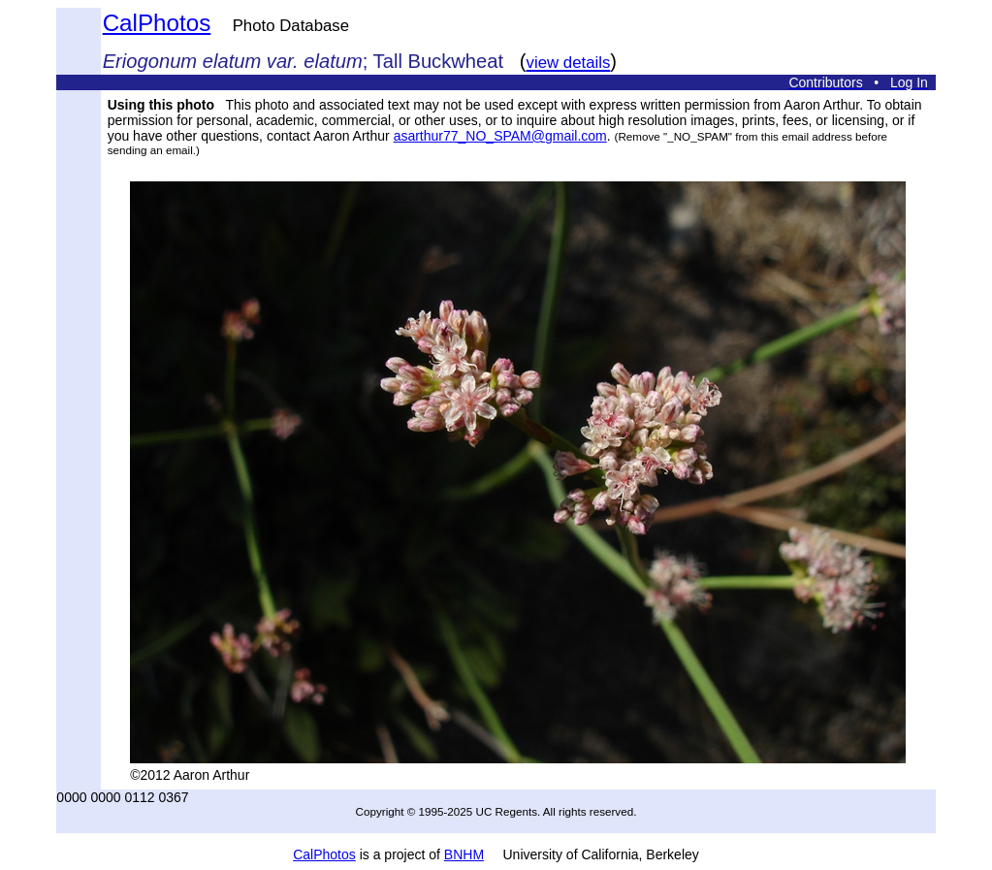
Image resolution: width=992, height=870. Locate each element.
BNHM (464, 854)
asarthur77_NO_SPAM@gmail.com (500, 136)
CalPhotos (157, 23)
